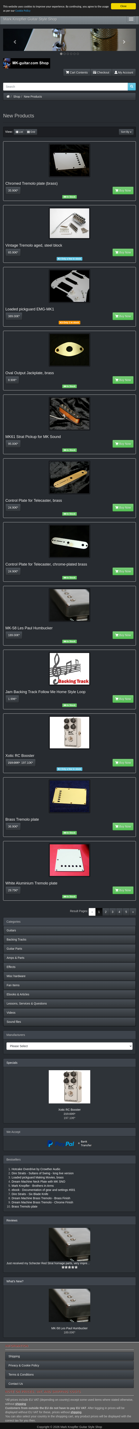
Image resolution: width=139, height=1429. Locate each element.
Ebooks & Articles (18, 994)
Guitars (11, 930)
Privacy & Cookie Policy (24, 1365)
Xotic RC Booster (69, 1109)
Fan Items (13, 985)
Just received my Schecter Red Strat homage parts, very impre (46, 1263)
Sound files (14, 1021)
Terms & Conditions (21, 1374)
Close (123, 6)
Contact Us (16, 1383)
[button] (13, 40)
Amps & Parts (15, 957)
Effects (11, 967)
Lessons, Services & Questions (27, 1003)
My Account (124, 72)
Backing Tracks (16, 939)
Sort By (126, 131)
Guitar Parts (14, 948)
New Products (33, 96)
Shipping (14, 1356)
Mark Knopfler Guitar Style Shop (30, 19)
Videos (11, 1012)
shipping (20, 1404)
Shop (16, 96)
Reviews (11, 1220)
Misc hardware (16, 976)
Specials (11, 1062)
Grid (31, 131)
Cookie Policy (22, 10)
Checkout (101, 72)
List (19, 131)
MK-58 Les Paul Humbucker (69, 1328)
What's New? (14, 1281)
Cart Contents (77, 72)
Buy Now (123, 190)
